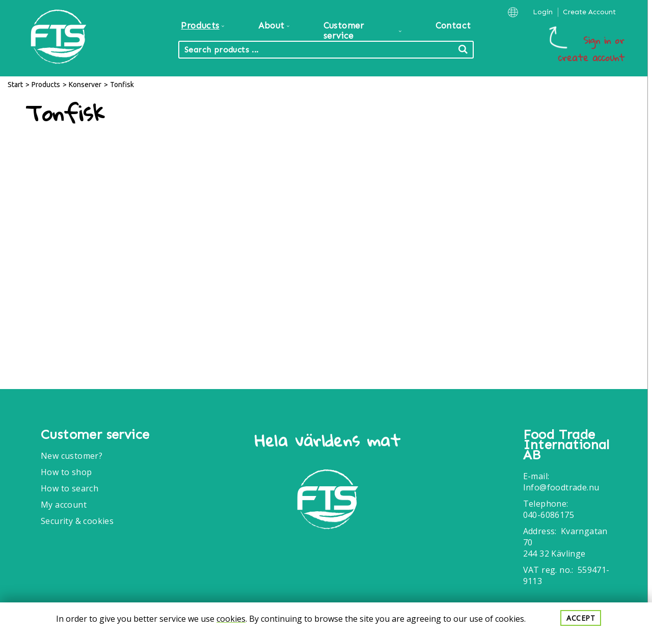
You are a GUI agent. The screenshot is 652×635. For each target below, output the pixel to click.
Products (46, 84)
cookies (231, 618)
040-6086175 (548, 514)
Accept (580, 618)
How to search (69, 488)
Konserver (85, 84)
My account (64, 504)
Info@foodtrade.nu (561, 487)
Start (15, 84)
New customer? (71, 455)
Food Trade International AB (566, 445)
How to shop (66, 472)
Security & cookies (77, 521)
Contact (453, 25)
